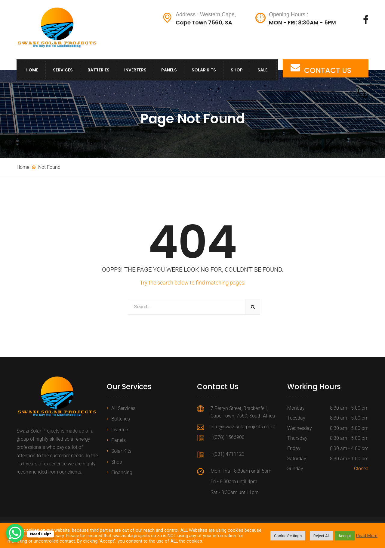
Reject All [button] (321, 536)
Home (32, 70)
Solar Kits (204, 70)
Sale (262, 70)
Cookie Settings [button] (288, 536)
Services (63, 70)
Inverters (135, 70)
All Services (123, 408)
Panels (169, 70)
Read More (366, 535)
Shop (237, 70)
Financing (121, 472)
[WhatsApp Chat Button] (15, 533)
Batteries (98, 70)
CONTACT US (327, 70)
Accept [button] (344, 536)
